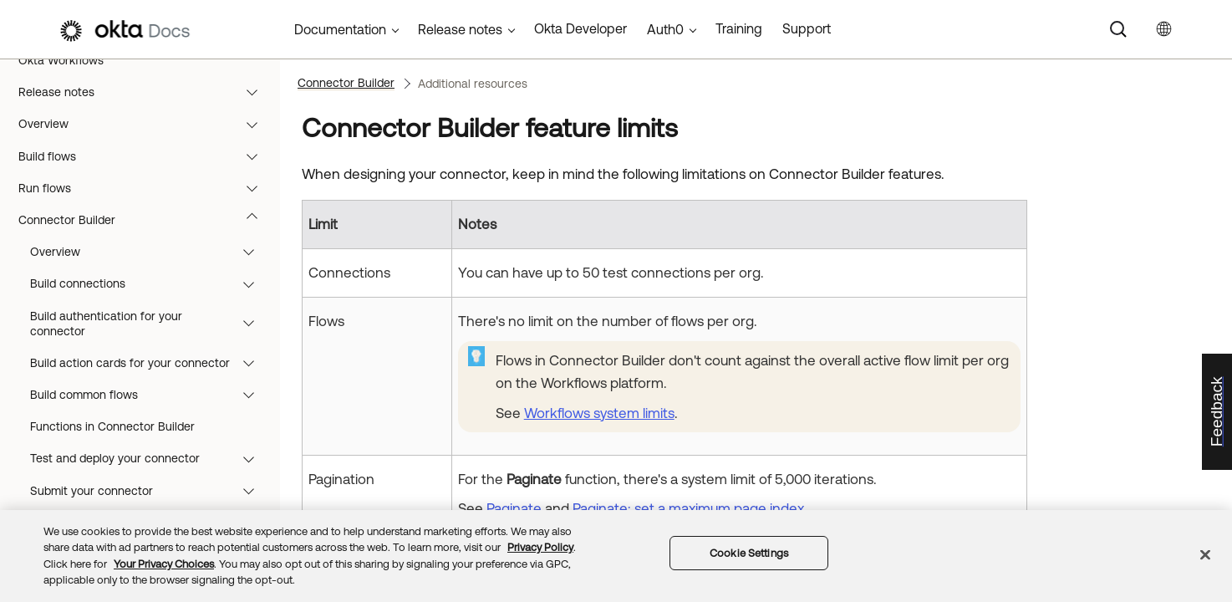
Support (806, 28)
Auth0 (665, 29)
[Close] (1205, 554)
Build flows (145, 156)
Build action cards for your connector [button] (150, 363)
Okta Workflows (61, 60)
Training (738, 28)
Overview (145, 124)
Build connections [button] (150, 283)
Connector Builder (145, 220)
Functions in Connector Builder (112, 426)
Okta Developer (580, 28)
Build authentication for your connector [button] (150, 323)
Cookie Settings (749, 553)
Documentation (340, 29)
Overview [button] (150, 252)
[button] (255, 92)
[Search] (1118, 29)
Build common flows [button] (150, 395)
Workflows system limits (599, 413)
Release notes (145, 92)
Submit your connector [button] (150, 491)
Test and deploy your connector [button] (150, 458)
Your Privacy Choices (164, 564)
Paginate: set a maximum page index (688, 508)
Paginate (514, 508)
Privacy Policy (540, 547)
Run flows (145, 188)
